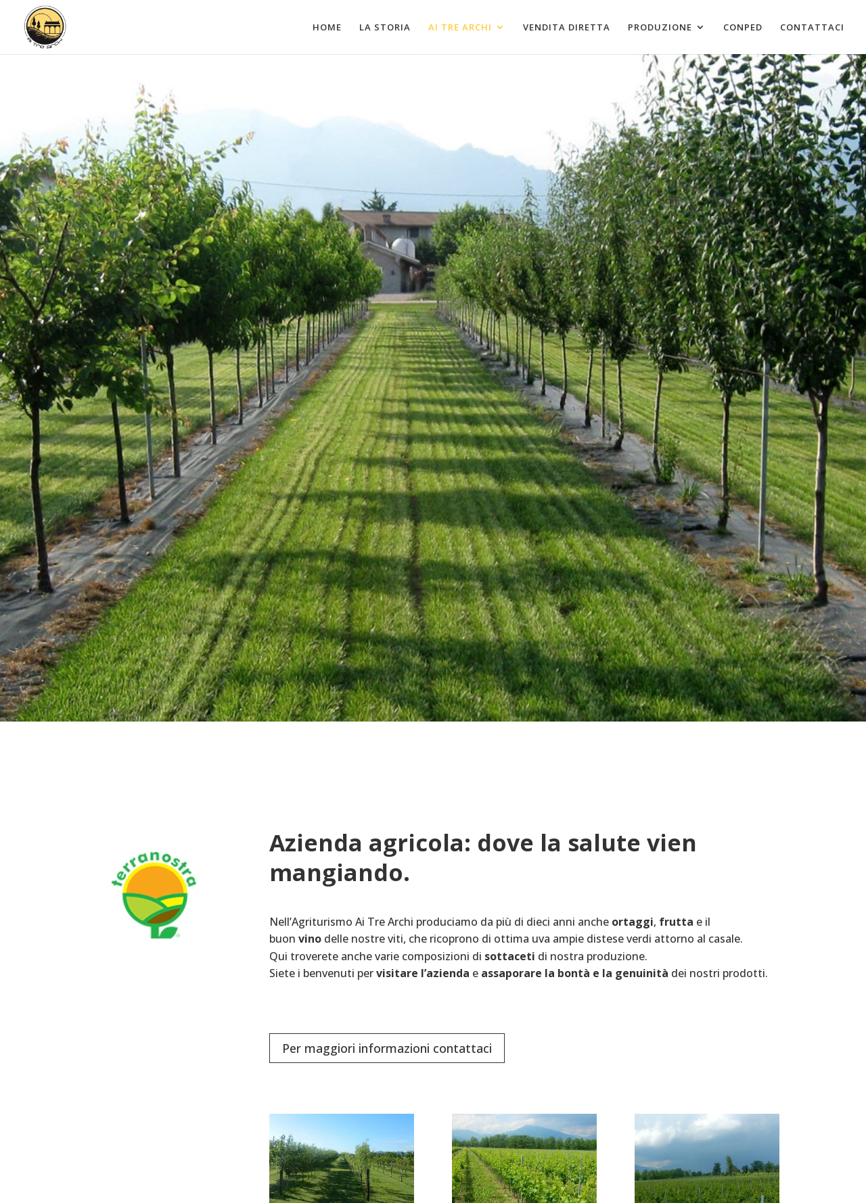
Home (327, 27)
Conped (742, 27)
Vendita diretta (566, 27)
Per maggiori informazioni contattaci (387, 1048)
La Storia (385, 27)
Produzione (660, 27)
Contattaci (812, 27)
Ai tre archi (460, 27)
